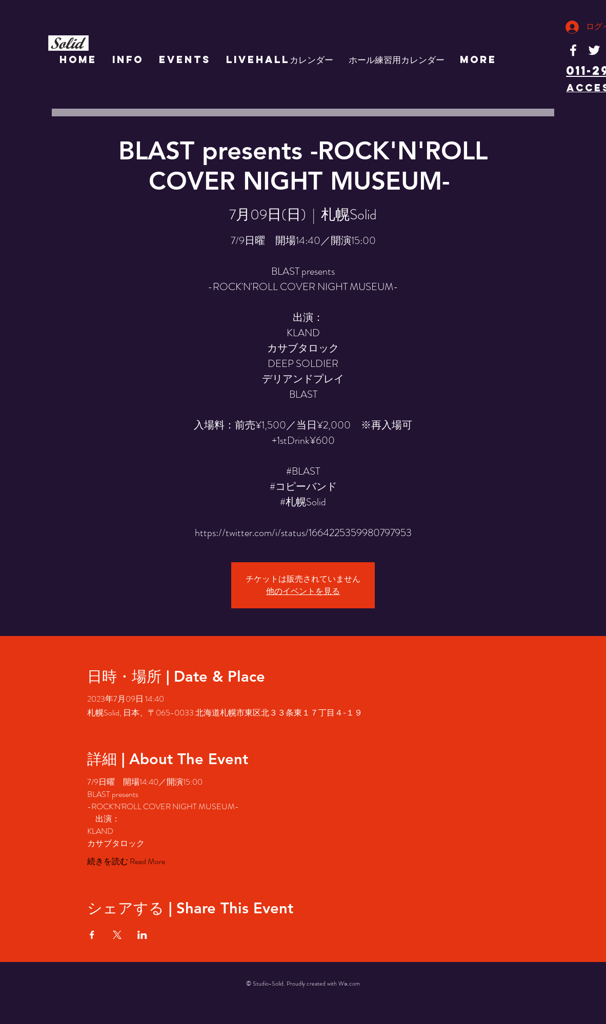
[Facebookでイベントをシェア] (92, 935)
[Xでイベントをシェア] (117, 935)
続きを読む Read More (126, 861)
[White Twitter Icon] (594, 50)
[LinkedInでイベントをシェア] (142, 935)
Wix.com (349, 983)
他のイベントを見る (303, 591)
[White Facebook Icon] (573, 50)
